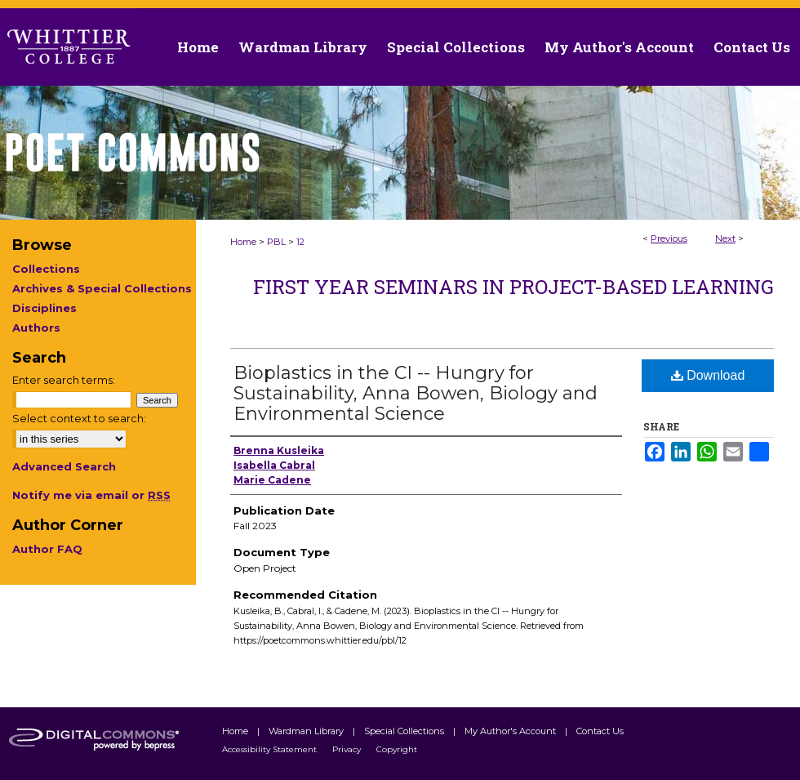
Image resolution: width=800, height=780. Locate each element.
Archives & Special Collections (102, 288)
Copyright (396, 749)
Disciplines (44, 307)
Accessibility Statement (270, 749)
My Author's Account (511, 731)
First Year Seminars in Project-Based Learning (513, 287)
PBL (276, 241)
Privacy (347, 749)
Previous (669, 238)
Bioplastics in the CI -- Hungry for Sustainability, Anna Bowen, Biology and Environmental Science (415, 393)
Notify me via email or (91, 494)
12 (300, 241)
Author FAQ (47, 548)
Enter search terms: (63, 379)
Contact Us (751, 47)
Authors (36, 327)
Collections (46, 268)
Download (708, 375)
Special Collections (405, 731)
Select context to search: (79, 418)
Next (725, 238)
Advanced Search (64, 466)
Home (243, 241)
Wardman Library (307, 731)
